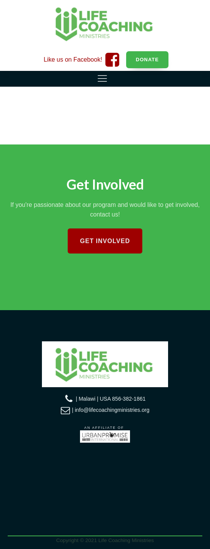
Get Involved (105, 241)
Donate (147, 59)
